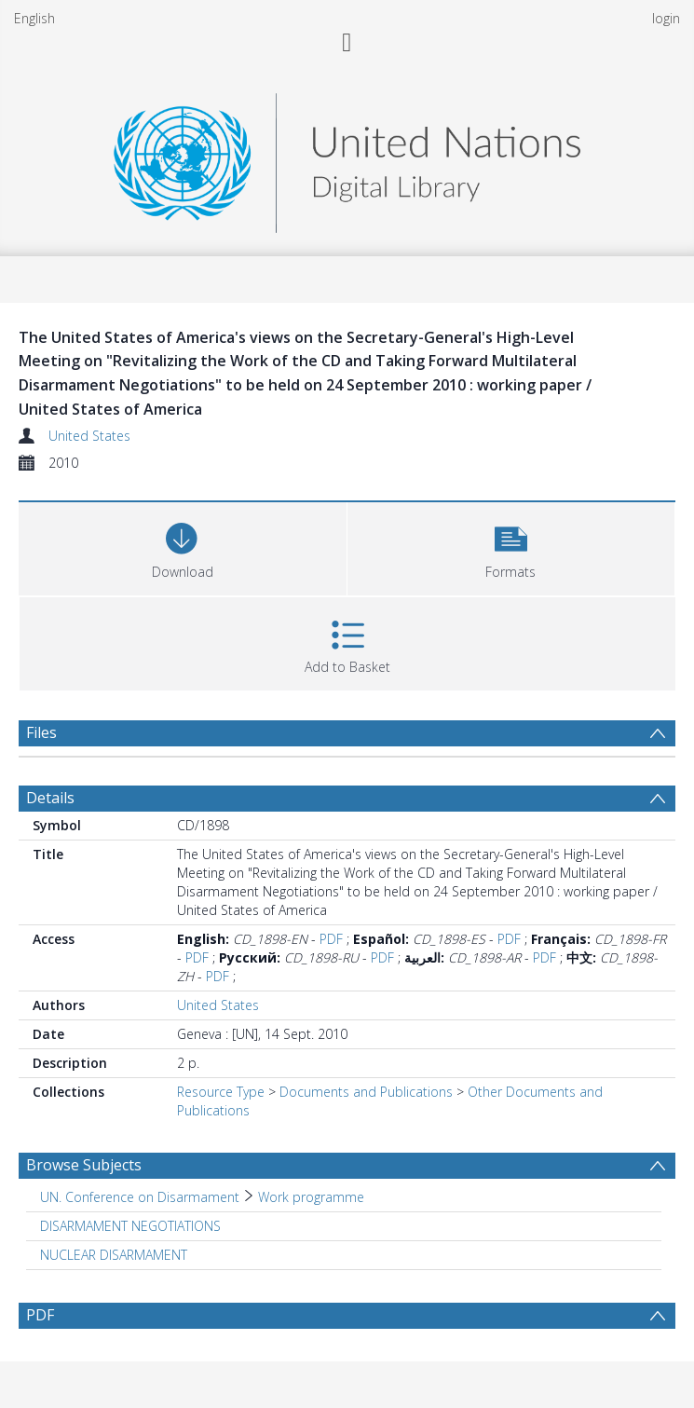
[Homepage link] (346, 158)
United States (89, 435)
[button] (511, 546)
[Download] (183, 546)
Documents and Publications (366, 1091)
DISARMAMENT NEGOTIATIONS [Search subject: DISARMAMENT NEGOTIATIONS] (130, 1226)
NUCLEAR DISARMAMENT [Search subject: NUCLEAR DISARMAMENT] (113, 1255)
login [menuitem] (666, 18)
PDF (331, 939)
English (34, 18)
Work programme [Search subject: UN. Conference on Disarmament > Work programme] (311, 1197)
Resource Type (221, 1091)
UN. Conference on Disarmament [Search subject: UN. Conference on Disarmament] (139, 1197)
